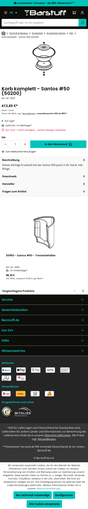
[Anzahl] (15, 144)
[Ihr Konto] (82, 12)
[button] (44, 300)
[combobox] (40, 22)
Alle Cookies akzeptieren (44, 504)
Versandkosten (28, 113)
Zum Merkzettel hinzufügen (19, 151)
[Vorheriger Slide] (74, 290)
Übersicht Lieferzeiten (57, 435)
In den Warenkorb (58, 144)
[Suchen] (82, 22)
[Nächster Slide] (82, 290)
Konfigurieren (64, 495)
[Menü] (6, 12)
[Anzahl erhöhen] (25, 144)
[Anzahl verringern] (5, 144)
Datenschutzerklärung (48, 488)
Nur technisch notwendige (32, 495)
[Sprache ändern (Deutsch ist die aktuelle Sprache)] (15, 12)
